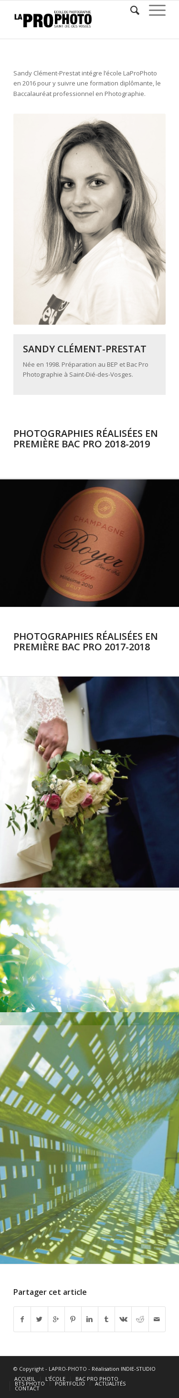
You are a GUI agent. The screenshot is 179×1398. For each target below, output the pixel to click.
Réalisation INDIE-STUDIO (124, 1368)
